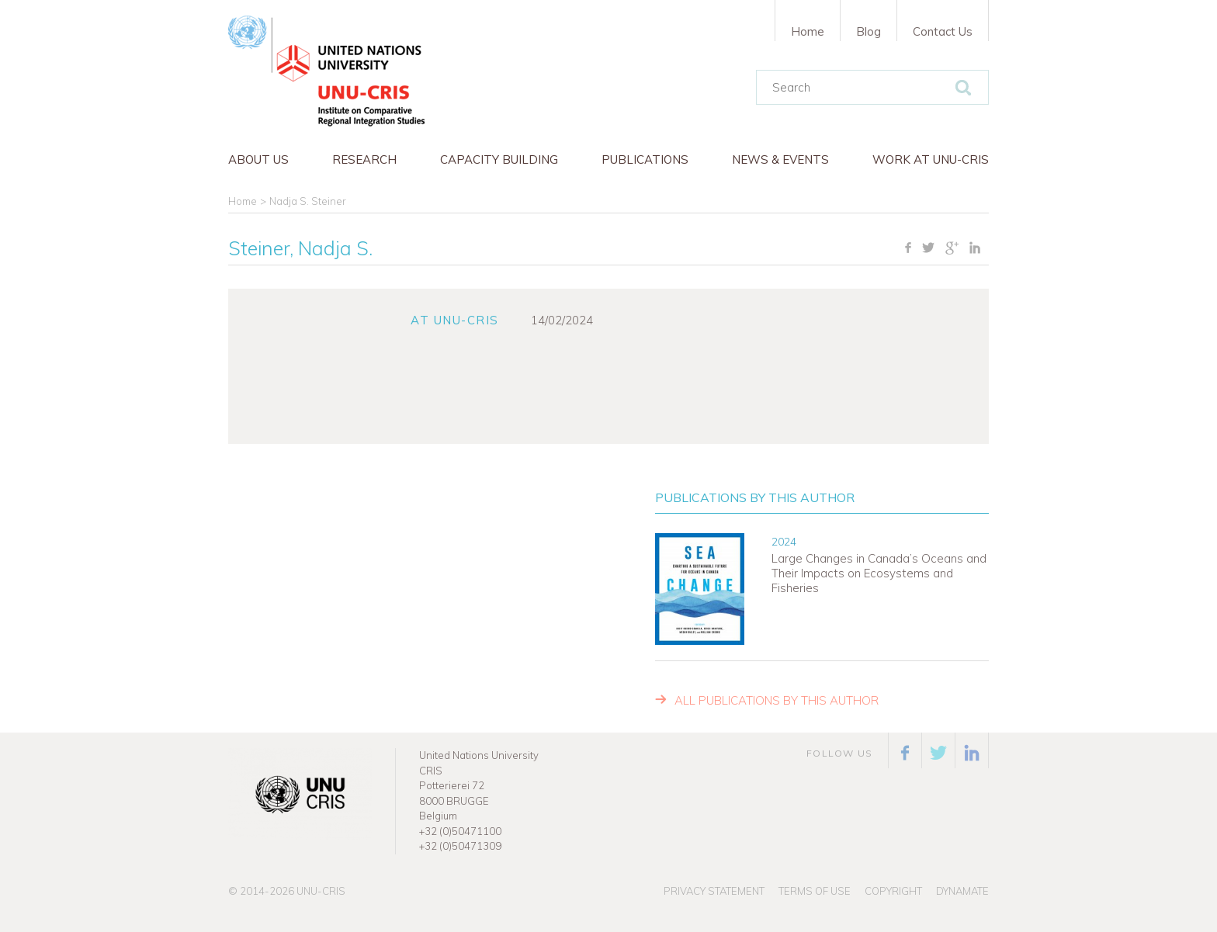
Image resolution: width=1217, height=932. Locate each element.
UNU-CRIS (320, 891)
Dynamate (962, 891)
